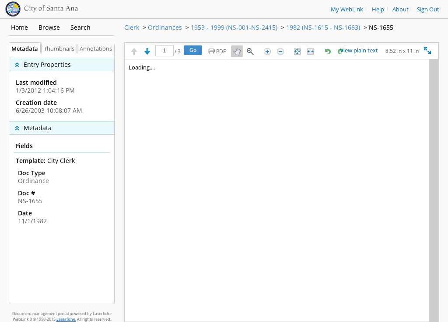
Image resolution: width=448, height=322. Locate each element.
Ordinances (165, 27)
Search (80, 27)
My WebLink (347, 9)
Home (19, 27)
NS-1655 (381, 27)
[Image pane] (281, 190)
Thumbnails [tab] (59, 48)
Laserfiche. (66, 319)
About (400, 9)
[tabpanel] (62, 178)
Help (378, 9)
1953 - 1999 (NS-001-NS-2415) (234, 27)
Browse (49, 27)
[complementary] (61, 87)
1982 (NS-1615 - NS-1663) (323, 27)
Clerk (131, 27)
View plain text (359, 50)
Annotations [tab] (98, 48)
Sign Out (428, 9)
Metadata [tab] (22, 48)
